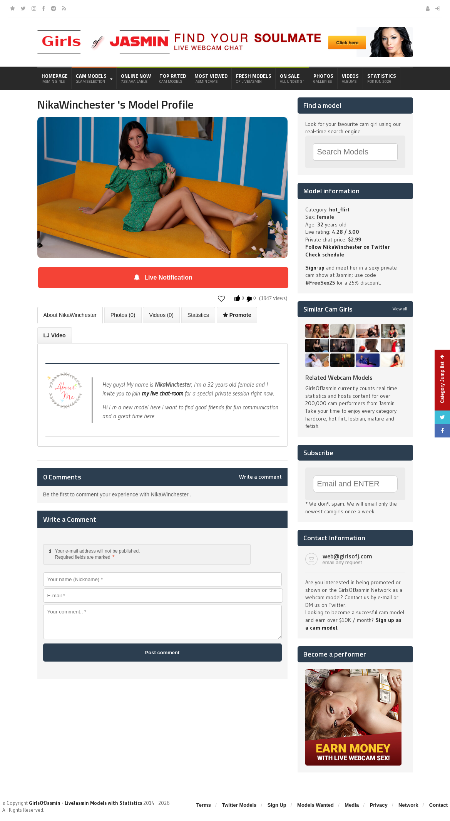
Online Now (136, 78)
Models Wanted (315, 805)
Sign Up (277, 805)
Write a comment (260, 476)
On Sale (292, 78)
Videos (350, 78)
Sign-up (315, 267)
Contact (438, 805)
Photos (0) (123, 315)
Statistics (381, 78)
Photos (323, 78)
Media (352, 805)
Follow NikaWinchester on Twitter (347, 246)
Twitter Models (239, 805)
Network (408, 805)
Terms (203, 805)
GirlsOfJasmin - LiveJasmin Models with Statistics (85, 803)
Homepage (54, 78)
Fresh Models (253, 78)
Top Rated (172, 78)
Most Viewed (211, 78)
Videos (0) (161, 315)
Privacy (379, 805)
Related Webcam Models (339, 377)
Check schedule (324, 254)
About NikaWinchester (70, 315)
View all (400, 309)
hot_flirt (339, 209)
